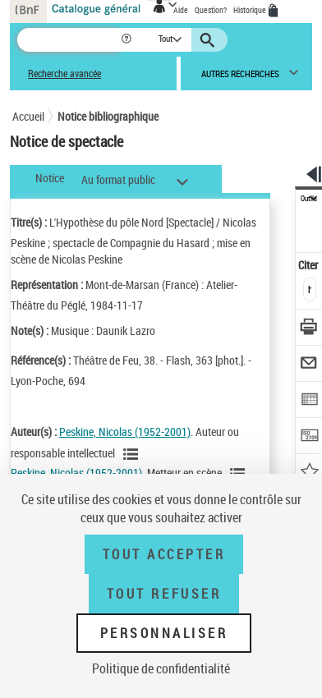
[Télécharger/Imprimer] (309, 329)
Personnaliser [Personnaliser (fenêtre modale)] (164, 633)
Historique (250, 10)
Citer (309, 265)
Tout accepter (164, 554)
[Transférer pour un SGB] (309, 437)
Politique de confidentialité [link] (161, 668)
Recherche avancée (64, 73)
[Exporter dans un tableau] (309, 401)
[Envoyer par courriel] (309, 365)
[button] (128, 40)
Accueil (28, 116)
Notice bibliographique (108, 116)
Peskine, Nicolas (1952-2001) (125, 431)
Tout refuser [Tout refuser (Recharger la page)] (164, 594)
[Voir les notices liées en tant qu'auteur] (133, 454)
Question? (211, 10)
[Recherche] (68, 40)
